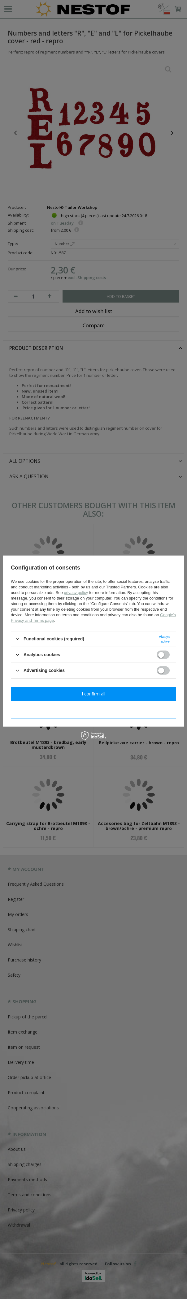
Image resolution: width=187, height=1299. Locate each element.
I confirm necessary (93, 712)
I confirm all (93, 694)
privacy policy (76, 592)
